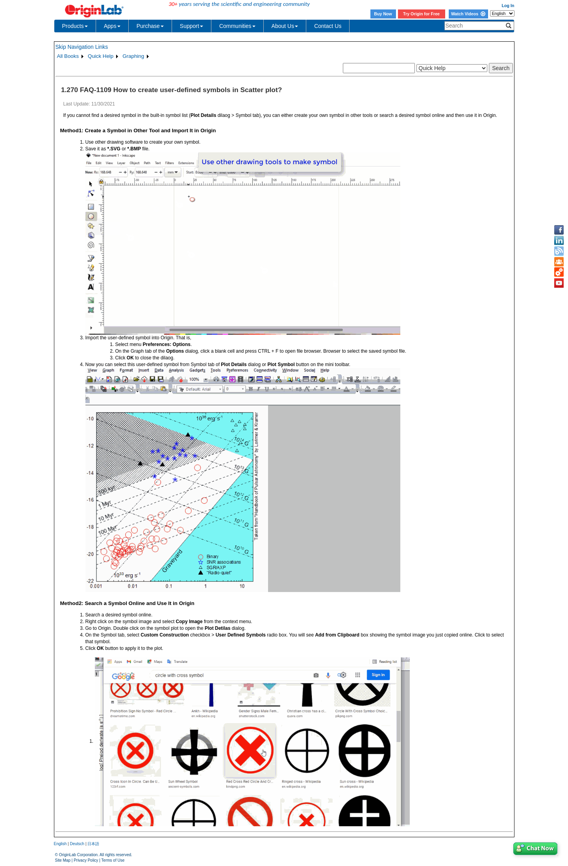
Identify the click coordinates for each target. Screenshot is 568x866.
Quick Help (100, 56)
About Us (285, 26)
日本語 (93, 844)
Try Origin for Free (421, 13)
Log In (508, 5)
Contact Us (327, 26)
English (60, 844)
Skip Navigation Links (82, 47)
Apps (112, 26)
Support (191, 26)
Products (75, 26)
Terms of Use (112, 860)
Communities (237, 26)
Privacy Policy (86, 860)
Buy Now (383, 13)
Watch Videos (468, 13)
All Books (68, 56)
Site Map (62, 860)
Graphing (133, 56)
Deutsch (77, 844)
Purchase (150, 26)
